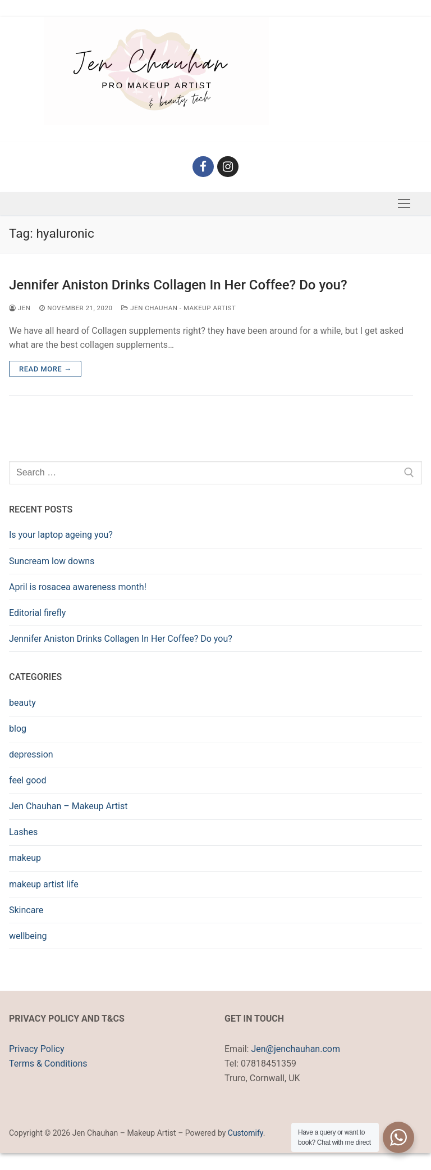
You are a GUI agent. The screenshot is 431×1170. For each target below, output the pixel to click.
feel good (27, 780)
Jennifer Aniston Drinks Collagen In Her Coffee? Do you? (178, 285)
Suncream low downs (51, 561)
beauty (22, 702)
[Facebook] (203, 167)
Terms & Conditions (48, 1063)
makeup (25, 857)
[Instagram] (228, 167)
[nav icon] (404, 204)
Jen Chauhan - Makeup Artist (178, 308)
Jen (19, 308)
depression (31, 754)
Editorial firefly (37, 612)
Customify (245, 1132)
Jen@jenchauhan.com (295, 1049)
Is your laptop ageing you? (61, 534)
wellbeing (28, 936)
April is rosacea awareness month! (77, 587)
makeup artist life (44, 884)
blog (17, 728)
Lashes (23, 832)
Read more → (45, 369)
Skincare (26, 910)
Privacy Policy (37, 1049)
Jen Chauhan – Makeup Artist (68, 806)
